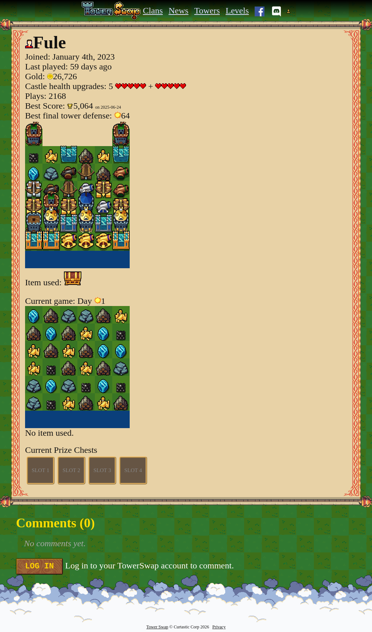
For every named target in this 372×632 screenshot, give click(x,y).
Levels (237, 10)
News (179, 10)
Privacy (219, 626)
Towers (207, 10)
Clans (153, 10)
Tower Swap (157, 626)
